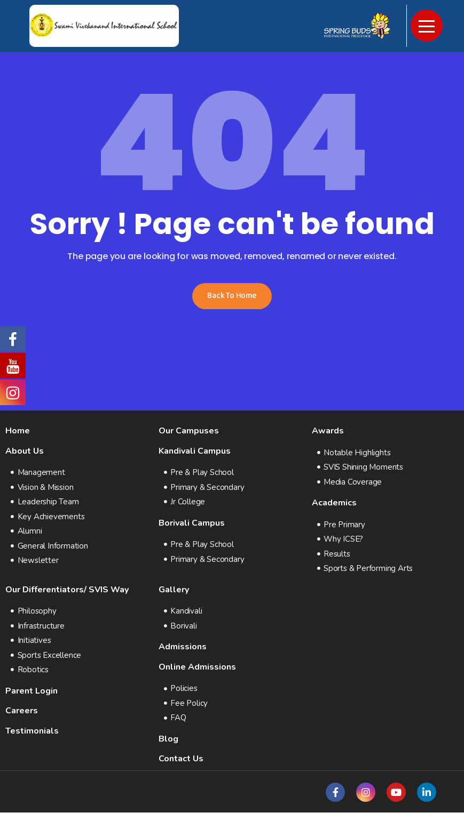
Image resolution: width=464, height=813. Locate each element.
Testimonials (32, 731)
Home (17, 431)
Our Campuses (189, 431)
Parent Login (31, 691)
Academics (334, 503)
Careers (21, 711)
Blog (168, 739)
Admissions (183, 647)
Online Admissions (197, 667)
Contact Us (181, 759)
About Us (24, 451)
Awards (328, 431)
